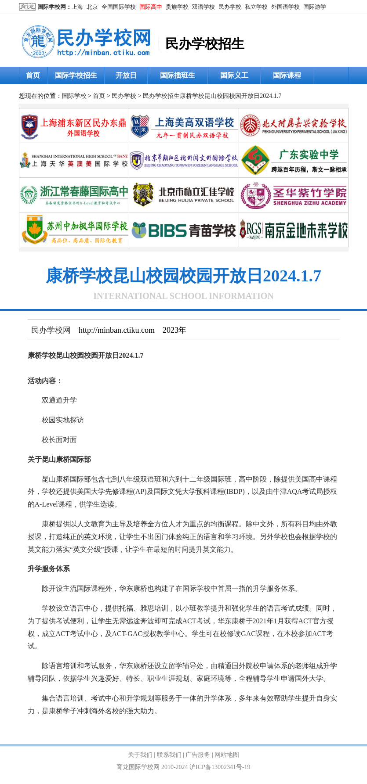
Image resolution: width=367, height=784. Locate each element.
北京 (92, 7)
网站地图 (226, 755)
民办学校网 (51, 330)
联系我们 (169, 755)
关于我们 (140, 755)
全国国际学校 (119, 7)
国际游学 (314, 7)
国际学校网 (51, 7)
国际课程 (287, 75)
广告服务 (197, 755)
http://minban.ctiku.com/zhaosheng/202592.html (187, 730)
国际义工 (234, 75)
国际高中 (150, 7)
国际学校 (74, 96)
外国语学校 (285, 7)
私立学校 (256, 7)
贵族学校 (177, 7)
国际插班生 (177, 75)
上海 (77, 7)
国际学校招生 (76, 75)
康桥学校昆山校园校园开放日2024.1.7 (230, 96)
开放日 (126, 75)
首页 (33, 75)
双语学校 (203, 7)
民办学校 (229, 7)
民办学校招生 (161, 96)
